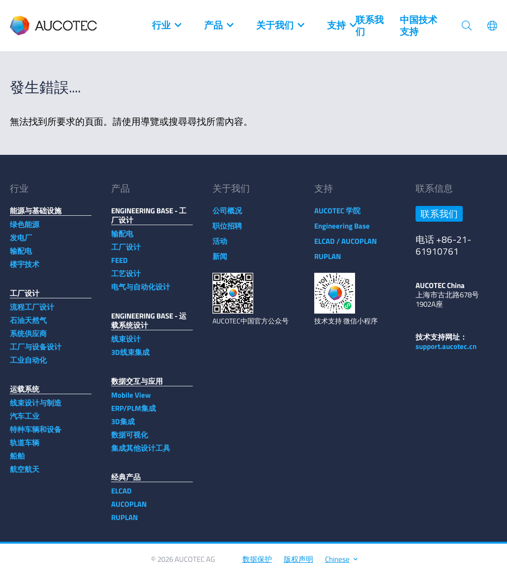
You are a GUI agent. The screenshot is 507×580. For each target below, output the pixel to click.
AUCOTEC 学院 (337, 215)
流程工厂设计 (32, 312)
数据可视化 (129, 439)
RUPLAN (124, 522)
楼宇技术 (24, 269)
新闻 (219, 261)
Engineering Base (342, 230)
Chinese (341, 564)
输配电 (21, 255)
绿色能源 (24, 229)
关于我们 (279, 25)
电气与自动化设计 (140, 291)
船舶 (17, 460)
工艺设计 (126, 278)
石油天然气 (28, 325)
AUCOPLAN (129, 509)
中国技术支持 (418, 25)
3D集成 (123, 426)
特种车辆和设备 (35, 434)
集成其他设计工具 (140, 453)
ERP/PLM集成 (133, 413)
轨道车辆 (24, 447)
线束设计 (126, 343)
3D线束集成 (130, 357)
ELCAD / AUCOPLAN (345, 246)
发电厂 (21, 242)
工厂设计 (126, 252)
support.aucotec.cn (446, 351)
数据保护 (257, 564)
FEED (119, 265)
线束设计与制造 (35, 407)
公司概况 (227, 215)
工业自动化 (28, 365)
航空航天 (24, 474)
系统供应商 (28, 338)
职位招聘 (227, 230)
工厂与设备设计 (35, 351)
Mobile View (131, 400)
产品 (218, 25)
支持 (341, 25)
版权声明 (298, 564)
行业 (166, 25)
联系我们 (370, 25)
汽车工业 (24, 421)
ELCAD (121, 495)
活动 (219, 246)
